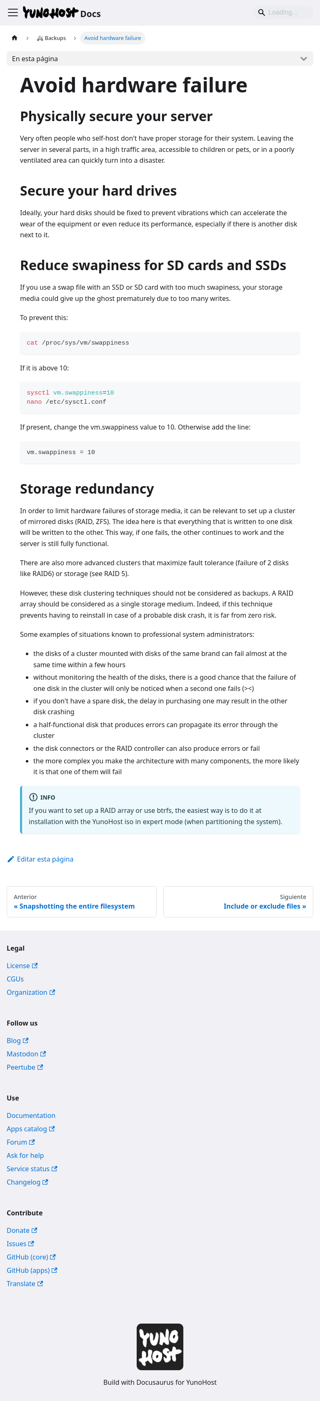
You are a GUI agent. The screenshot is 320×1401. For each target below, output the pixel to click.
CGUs (15, 979)
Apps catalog (31, 1128)
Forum (21, 1142)
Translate (25, 1283)
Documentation (31, 1115)
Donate (22, 1230)
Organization (31, 992)
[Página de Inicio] (14, 38)
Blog (17, 1040)
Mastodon (26, 1053)
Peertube (25, 1067)
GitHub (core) (31, 1257)
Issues (20, 1243)
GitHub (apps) (32, 1270)
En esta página (35, 58)
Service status (32, 1168)
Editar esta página (40, 859)
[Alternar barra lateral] (13, 12)
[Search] (283, 12)
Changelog (27, 1182)
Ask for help (25, 1155)
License (22, 965)
